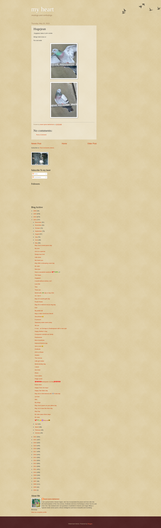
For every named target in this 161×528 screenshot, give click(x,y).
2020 (35, 442)
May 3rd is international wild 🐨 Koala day (47, 393)
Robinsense (38, 337)
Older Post (92, 143)
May (36, 243)
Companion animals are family (44, 334)
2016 (35, 454)
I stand (37, 367)
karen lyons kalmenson (51, 499)
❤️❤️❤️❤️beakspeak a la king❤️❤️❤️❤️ (48, 381)
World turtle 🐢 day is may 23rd (44, 293)
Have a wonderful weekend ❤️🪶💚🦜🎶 (47, 272)
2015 (35, 457)
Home (64, 143)
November (38, 225)
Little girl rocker (39, 361)
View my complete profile (39, 512)
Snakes (37, 355)
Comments (36, 177)
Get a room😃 (39, 346)
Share (36, 373)
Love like (37, 284)
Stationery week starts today (43, 322)
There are (38, 290)
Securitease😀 (39, 316)
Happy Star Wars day (41, 390)
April (36, 424)
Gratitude (37, 349)
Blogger (90, 524)
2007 (35, 481)
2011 (35, 469)
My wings (37, 402)
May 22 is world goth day (42, 299)
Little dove (38, 257)
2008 (35, 478)
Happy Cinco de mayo (41, 387)
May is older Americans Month (44, 313)
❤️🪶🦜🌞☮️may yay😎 (42, 420)
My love (37, 248)
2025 (35, 214)
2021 (35, 439)
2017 (35, 451)
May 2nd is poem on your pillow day (46, 405)
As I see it (38, 296)
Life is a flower (39, 352)
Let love (37, 396)
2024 (35, 217)
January (37, 433)
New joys (37, 269)
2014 (35, 460)
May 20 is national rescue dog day (45, 304)
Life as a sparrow (40, 251)
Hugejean (38, 278)
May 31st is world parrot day (43, 245)
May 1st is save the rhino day (44, 408)
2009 (35, 475)
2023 (35, 219)
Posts (35, 174)
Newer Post (36, 143)
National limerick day (41, 343)
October (37, 228)
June (36, 240)
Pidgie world (38, 379)
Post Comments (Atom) (47, 148)
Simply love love (40, 254)
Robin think (38, 385)
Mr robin (37, 266)
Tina (36, 287)
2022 (35, 437)
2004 (35, 490)
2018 (35, 448)
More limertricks (39, 340)
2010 (35, 472)
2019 (35, 445)
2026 (35, 211)
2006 (35, 484)
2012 (35, 466)
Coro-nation (38, 376)
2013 (35, 463)
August (37, 234)
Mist (36, 399)
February (38, 430)
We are (37, 325)
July (36, 237)
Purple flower (39, 302)
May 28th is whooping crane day (44, 263)
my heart (42, 9)
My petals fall (39, 310)
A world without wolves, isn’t (43, 281)
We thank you (39, 260)
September (38, 231)
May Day (37, 411)
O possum (38, 319)
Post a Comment (41, 135)
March (37, 427)
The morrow (38, 358)
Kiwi (36, 307)
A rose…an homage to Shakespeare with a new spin (51, 328)
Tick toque (38, 275)
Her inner (37, 370)
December (38, 222)
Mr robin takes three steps (43, 414)
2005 (35, 487)
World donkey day (40, 364)
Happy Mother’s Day (41, 331)
